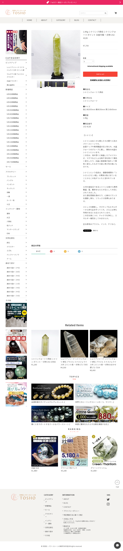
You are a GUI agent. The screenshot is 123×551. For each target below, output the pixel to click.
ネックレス (11, 188)
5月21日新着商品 (13, 130)
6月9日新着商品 (12, 94)
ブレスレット (11, 176)
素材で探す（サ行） (14, 276)
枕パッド (10, 225)
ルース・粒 (10, 200)
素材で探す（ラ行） (14, 295)
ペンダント (11, 184)
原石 (8, 242)
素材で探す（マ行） (14, 288)
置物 (8, 213)
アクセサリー (11, 171)
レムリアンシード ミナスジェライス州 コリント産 (15, 68)
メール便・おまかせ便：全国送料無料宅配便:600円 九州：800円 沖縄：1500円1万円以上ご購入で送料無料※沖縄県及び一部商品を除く (76, 530)
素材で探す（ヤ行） (14, 291)
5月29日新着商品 (13, 110)
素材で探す (10, 263)
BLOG (76, 20)
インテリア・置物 (13, 208)
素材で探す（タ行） (14, 280)
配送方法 (67, 526)
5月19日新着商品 (13, 138)
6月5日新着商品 (12, 98)
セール (8, 166)
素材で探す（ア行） (14, 268)
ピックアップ (11, 62)
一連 (8, 196)
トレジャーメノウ (13, 254)
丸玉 (8, 217)
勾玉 (8, 204)
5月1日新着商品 (12, 146)
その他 (8, 300)
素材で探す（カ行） (14, 272)
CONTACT (92, 20)
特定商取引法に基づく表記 (73, 515)
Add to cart (100, 74)
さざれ (9, 250)
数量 (84, 58)
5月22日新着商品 (13, 126)
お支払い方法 (68, 518)
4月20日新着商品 (13, 158)
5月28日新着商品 (13, 114)
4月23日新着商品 (13, 150)
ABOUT (44, 20)
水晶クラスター (12, 81)
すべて (38, 251)
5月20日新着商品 (13, 134)
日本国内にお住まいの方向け (100, 80)
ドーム (9, 258)
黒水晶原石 (11, 85)
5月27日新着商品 (13, 118)
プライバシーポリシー (71, 511)
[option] (55, 54)
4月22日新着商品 (13, 154)
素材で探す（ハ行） (14, 284)
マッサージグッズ (13, 229)
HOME (29, 20)
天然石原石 (10, 238)
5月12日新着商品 (13, 142)
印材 (8, 233)
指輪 (8, 192)
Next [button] (79, 54)
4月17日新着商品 (13, 162)
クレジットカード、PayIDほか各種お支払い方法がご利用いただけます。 (79, 521)
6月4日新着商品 (12, 102)
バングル (10, 180)
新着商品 (9, 89)
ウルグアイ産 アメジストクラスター (15, 75)
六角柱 (9, 221)
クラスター (11, 246)
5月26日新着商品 (13, 122)
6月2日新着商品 (12, 106)
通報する (95, 230)
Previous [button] (32, 54)
